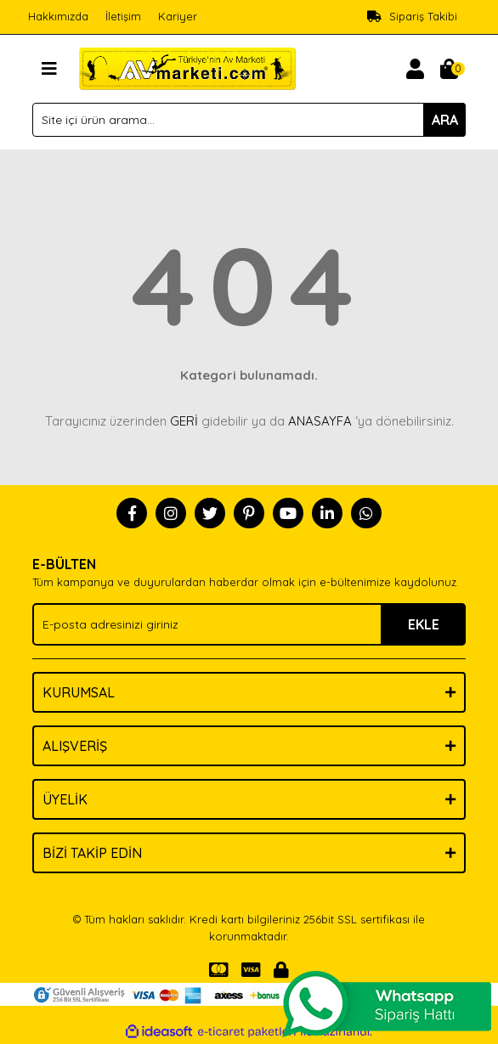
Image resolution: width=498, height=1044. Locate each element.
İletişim (123, 16)
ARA (445, 119)
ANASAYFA (320, 421)
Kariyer (177, 16)
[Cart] (449, 69)
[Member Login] (415, 69)
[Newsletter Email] (249, 624)
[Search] (249, 120)
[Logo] (187, 67)
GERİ (184, 421)
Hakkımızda (58, 16)
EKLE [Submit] (423, 624)
